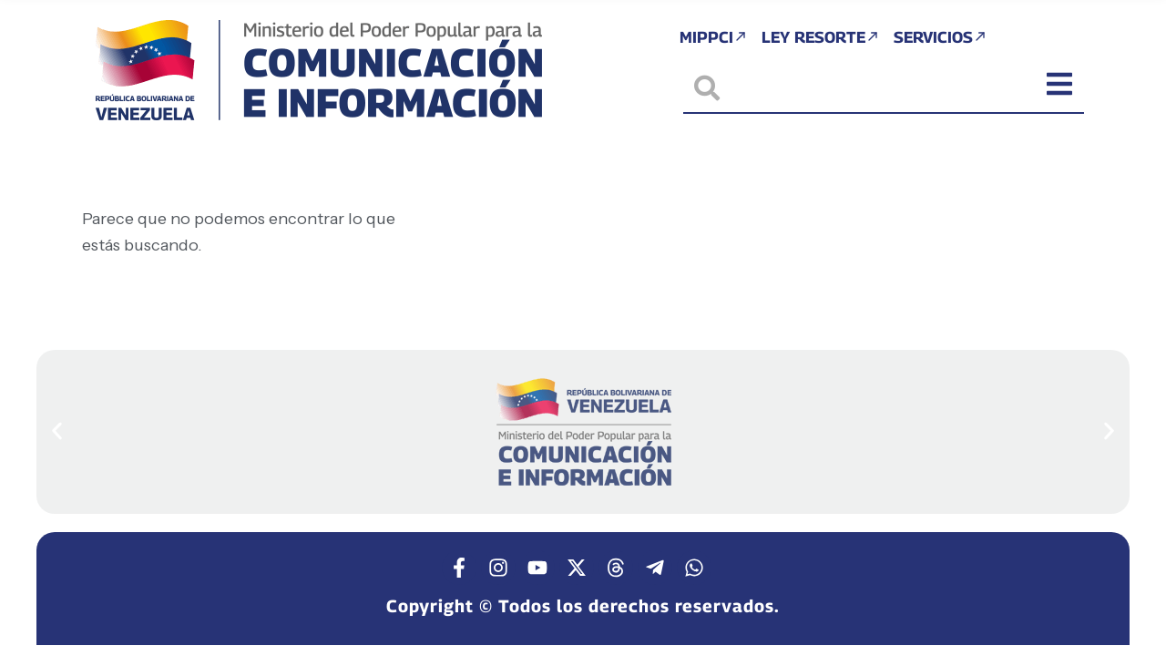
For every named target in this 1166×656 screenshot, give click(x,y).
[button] (57, 430)
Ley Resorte (819, 38)
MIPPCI (708, 38)
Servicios (945, 38)
